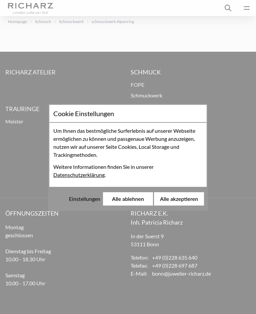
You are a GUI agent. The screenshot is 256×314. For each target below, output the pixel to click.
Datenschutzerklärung (79, 175)
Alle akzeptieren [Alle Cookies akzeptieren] (179, 199)
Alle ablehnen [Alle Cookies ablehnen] (128, 199)
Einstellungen (84, 199)
